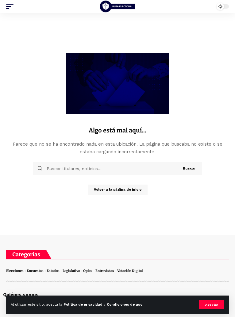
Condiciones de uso (124, 305)
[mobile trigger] (11, 6)
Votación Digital (130, 271)
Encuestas (35, 271)
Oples (87, 271)
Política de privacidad (83, 305)
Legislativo (71, 271)
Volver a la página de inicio (117, 190)
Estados (53, 271)
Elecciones (15, 271)
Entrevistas (104, 271)
